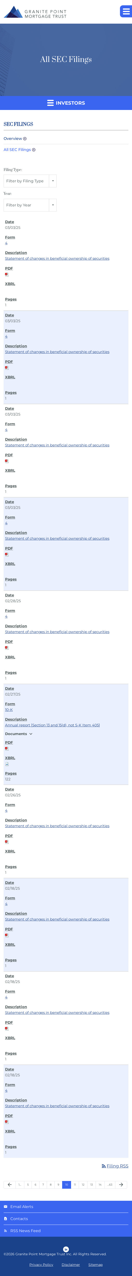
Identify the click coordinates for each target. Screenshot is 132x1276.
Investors (66, 102)
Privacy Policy (41, 1264)
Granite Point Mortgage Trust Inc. (43, 1254)
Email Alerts (21, 1206)
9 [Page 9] (58, 1184)
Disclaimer (71, 1264)
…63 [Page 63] (109, 1184)
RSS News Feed (25, 1230)
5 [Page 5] (28, 1184)
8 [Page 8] (51, 1184)
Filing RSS (114, 1166)
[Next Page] (121, 1185)
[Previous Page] (10, 1185)
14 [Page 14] (100, 1184)
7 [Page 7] (43, 1184)
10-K (9, 709)
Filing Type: (13, 170)
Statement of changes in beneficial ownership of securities (57, 258)
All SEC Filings (17, 149)
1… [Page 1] (20, 1184)
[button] (126, 11)
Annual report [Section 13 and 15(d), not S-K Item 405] (52, 725)
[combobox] (30, 181)
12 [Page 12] (83, 1184)
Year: (8, 193)
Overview (13, 138)
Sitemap (95, 1264)
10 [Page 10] (66, 1184)
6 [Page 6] (35, 1184)
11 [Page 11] (75, 1184)
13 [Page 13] (91, 1184)
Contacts (19, 1218)
